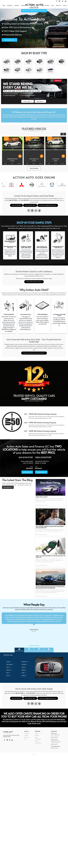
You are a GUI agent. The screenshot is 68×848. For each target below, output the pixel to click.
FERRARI (24, 670)
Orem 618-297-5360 (30, 205)
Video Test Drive (45, 5)
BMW (8, 672)
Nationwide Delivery (12, 34)
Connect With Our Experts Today (34, 281)
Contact (65, 5)
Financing (17, 5)
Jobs (25, 739)
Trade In (23, 5)
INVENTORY (9, 5)
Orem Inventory (41, 472)
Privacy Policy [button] (34, 754)
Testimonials (38, 739)
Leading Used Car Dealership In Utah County (22, 23)
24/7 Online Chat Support (14, 31)
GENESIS (24, 675)
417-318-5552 (25, 200)
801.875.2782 (55, 748)
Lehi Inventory (27, 472)
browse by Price (48, 650)
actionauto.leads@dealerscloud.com (47, 205)
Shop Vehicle (40, 101)
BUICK (8, 675)
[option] (12, 151)
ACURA (8, 661)
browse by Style (39, 650)
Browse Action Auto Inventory (34, 11)
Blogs (52, 5)
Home (4, 5)
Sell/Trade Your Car (9, 40)
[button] (29, 645)
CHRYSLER (24, 664)
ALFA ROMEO (9, 664)
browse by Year (29, 650)
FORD (24, 672)
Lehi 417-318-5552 (16, 205)
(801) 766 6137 (34, 7)
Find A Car (26, 737)
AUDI (8, 667)
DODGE (24, 667)
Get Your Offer (27, 101)
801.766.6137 (29, 468)
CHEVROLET (25, 661)
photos (19, 163)
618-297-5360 (13, 200)
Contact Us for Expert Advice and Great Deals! (34, 353)
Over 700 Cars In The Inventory (16, 27)
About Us (58, 5)
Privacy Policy (38, 743)
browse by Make (19, 650)
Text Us (6, 138)
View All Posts (7, 487)
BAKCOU (9, 670)
